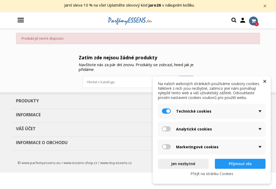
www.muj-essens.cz (116, 164)
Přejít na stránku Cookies (211, 173)
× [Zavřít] (268, 6)
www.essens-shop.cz (80, 164)
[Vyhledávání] (138, 83)
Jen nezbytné (183, 163)
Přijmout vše (240, 163)
